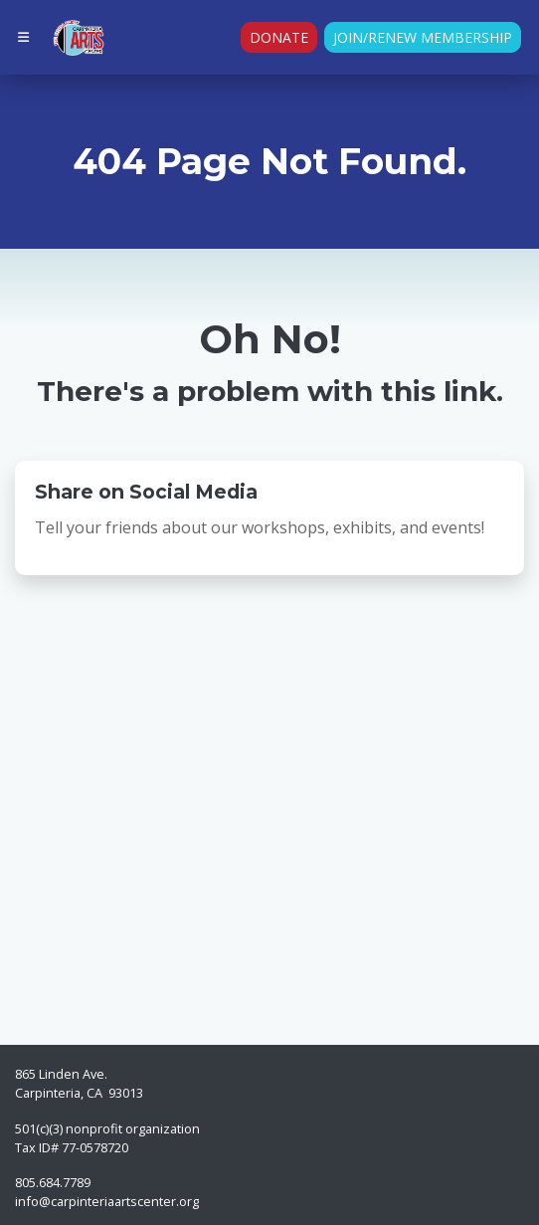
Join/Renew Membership (422, 37)
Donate (279, 37)
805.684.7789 (52, 1182)
